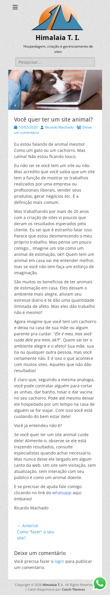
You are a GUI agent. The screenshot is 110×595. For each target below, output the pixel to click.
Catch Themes (73, 589)
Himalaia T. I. (57, 38)
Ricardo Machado (59, 127)
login (59, 561)
